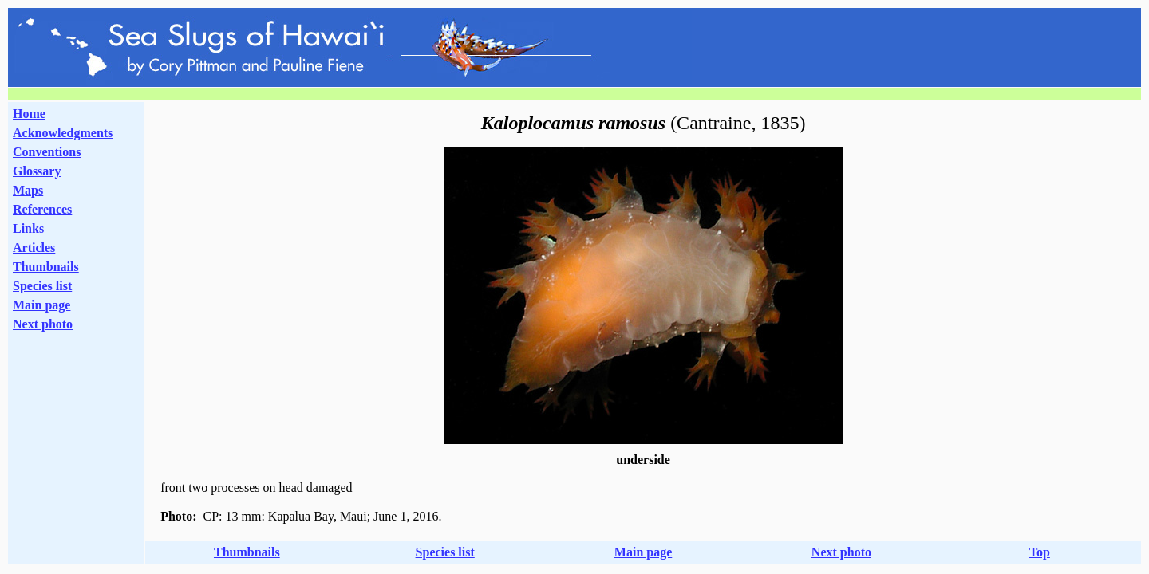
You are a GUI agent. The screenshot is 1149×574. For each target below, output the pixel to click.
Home (29, 113)
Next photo (841, 552)
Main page (41, 305)
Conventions (47, 152)
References (42, 209)
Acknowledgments (63, 133)
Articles (34, 247)
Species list (42, 286)
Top (1039, 552)
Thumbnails (46, 266)
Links (28, 228)
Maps (28, 190)
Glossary (37, 171)
